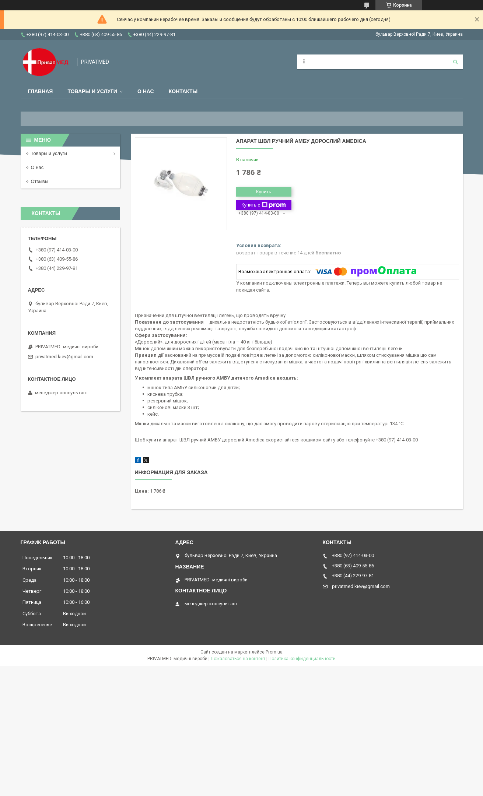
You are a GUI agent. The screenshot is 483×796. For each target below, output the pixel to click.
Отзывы (40, 181)
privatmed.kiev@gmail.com (64, 356)
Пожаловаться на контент (238, 658)
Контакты (183, 91)
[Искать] (455, 61)
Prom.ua (274, 652)
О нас (145, 91)
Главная (40, 91)
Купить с (263, 205)
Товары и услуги (92, 91)
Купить (263, 191)
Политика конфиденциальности (302, 658)
